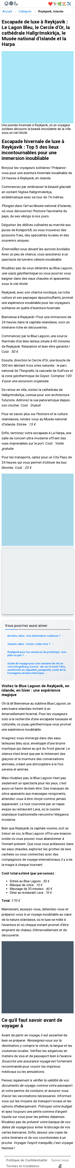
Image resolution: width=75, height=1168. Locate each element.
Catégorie (25, 11)
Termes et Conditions (22, 1166)
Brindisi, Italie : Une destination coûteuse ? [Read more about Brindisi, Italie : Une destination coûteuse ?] (35, 635)
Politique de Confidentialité (26, 1160)
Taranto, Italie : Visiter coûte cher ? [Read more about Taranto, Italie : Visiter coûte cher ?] (30, 644)
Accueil (7, 11)
